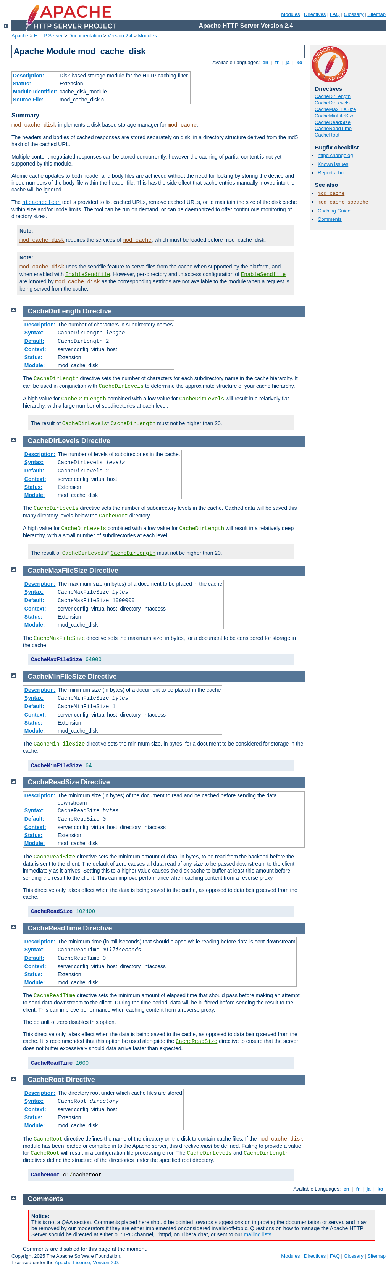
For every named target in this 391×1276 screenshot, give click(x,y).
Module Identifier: (35, 91)
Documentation (85, 36)
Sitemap (376, 14)
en (265, 62)
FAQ (335, 14)
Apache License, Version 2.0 (86, 1262)
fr (277, 62)
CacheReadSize (333, 122)
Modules (290, 14)
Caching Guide (334, 211)
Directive (97, 311)
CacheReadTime (333, 128)
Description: (28, 75)
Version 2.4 (120, 36)
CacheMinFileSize (335, 116)
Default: (34, 341)
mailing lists (257, 1234)
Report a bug (332, 172)
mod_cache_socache (343, 202)
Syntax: (34, 332)
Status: (22, 83)
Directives (315, 14)
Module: (34, 365)
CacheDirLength (333, 96)
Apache (19, 36)
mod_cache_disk (34, 125)
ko (299, 62)
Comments (330, 219)
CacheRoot (327, 135)
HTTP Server (48, 36)
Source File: (28, 99)
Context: (35, 349)
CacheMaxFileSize (335, 109)
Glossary (353, 14)
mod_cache (182, 125)
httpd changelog (335, 155)
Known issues (333, 164)
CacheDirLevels (332, 103)
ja (287, 62)
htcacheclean (41, 202)
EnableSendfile (87, 275)
